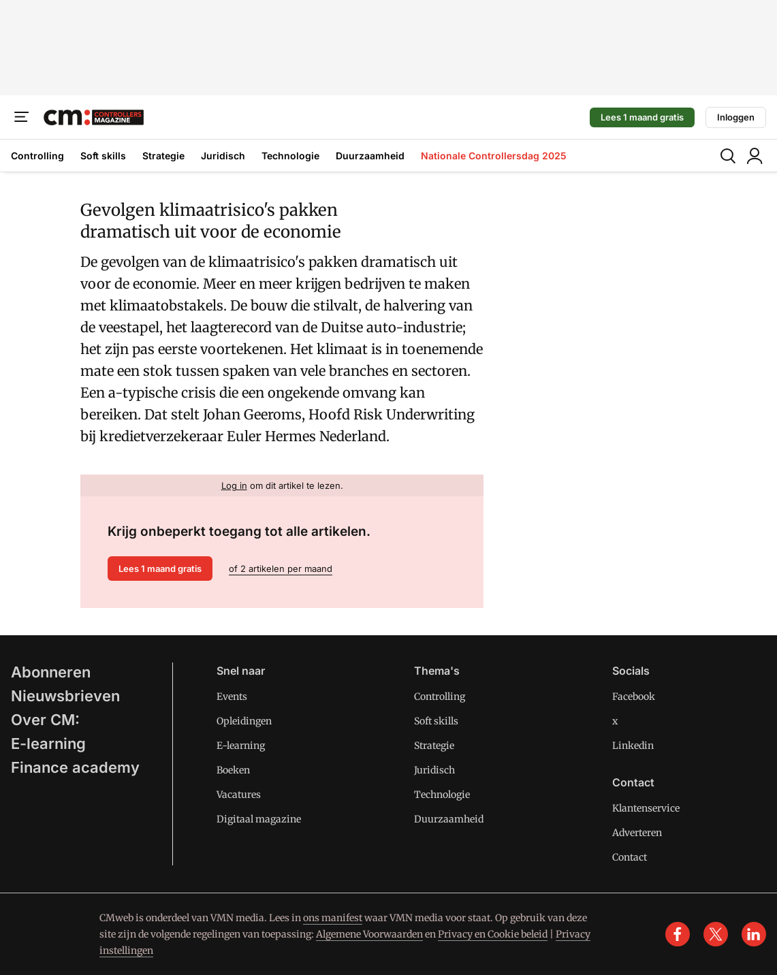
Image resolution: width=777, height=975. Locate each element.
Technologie (290, 155)
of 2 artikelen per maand (280, 568)
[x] (715, 934)
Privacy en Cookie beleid (493, 934)
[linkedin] (754, 934)
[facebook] (677, 934)
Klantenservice (646, 808)
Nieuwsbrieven (65, 696)
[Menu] (22, 117)
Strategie (163, 155)
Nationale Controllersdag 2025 (494, 155)
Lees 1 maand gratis (642, 117)
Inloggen (736, 117)
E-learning (48, 743)
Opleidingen (244, 721)
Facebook (633, 696)
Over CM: (45, 720)
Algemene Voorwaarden (369, 934)
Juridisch (223, 155)
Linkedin (633, 745)
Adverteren (637, 833)
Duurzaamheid (370, 155)
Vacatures (239, 794)
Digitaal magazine (259, 819)
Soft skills (103, 155)
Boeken (233, 770)
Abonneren (51, 672)
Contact (629, 857)
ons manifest (332, 918)
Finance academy (75, 767)
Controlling (37, 155)
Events (232, 696)
